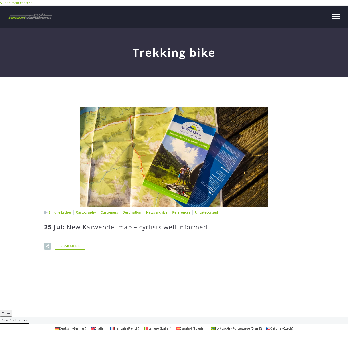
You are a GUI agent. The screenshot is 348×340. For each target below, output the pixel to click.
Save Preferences (15, 320)
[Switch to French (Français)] (124, 328)
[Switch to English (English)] (98, 328)
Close (6, 313)
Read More (70, 246)
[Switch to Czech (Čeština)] (279, 328)
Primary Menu (336, 16)
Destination (129, 212)
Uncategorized (200, 212)
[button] (47, 246)
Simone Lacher (60, 212)
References (176, 212)
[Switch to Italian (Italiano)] (157, 328)
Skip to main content (16, 3)
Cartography (85, 212)
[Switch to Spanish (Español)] (191, 328)
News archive (153, 212)
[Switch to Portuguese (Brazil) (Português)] (236, 328)
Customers (108, 212)
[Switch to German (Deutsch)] (70, 328)
